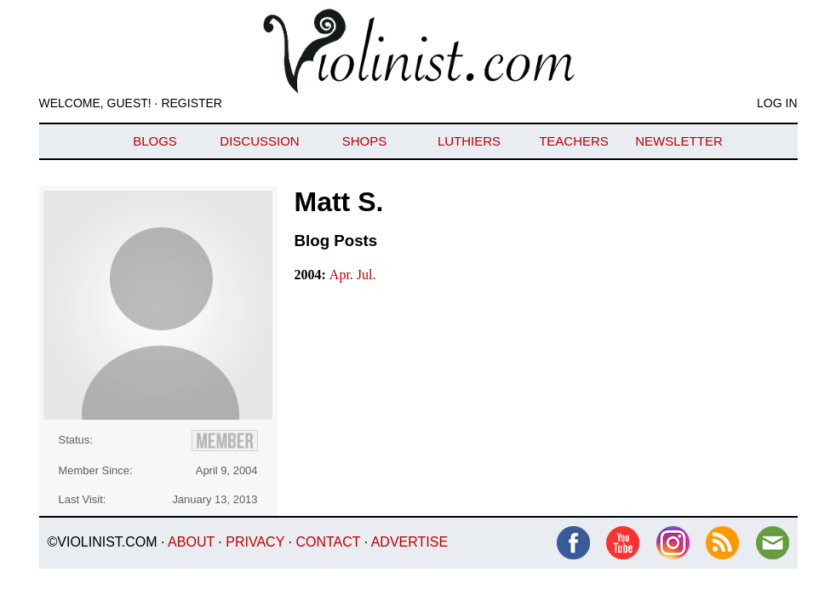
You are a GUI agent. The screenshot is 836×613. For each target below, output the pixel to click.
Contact (327, 542)
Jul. (366, 274)
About (191, 542)
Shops (364, 141)
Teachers (574, 141)
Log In (777, 103)
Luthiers (469, 141)
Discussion (259, 141)
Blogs (155, 141)
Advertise (409, 542)
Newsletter (679, 141)
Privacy (255, 542)
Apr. (343, 274)
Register (191, 103)
